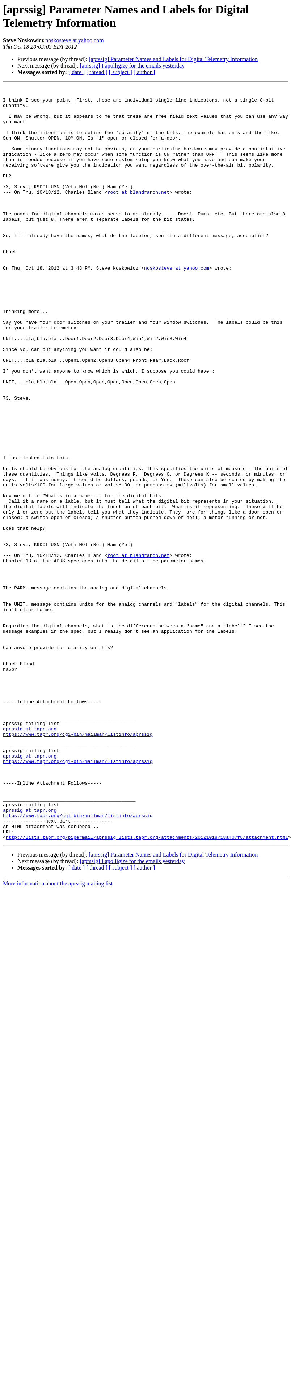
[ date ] (76, 72)
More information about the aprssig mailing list (58, 1034)
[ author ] (144, 72)
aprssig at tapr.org (29, 857)
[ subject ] (120, 72)
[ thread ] (96, 72)
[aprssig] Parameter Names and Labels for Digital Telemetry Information (173, 59)
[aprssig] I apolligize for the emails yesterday (132, 66)
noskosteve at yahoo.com (74, 40)
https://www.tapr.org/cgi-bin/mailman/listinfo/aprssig (77, 864)
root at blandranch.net (138, 213)
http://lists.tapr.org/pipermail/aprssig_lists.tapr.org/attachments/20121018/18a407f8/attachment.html (147, 987)
